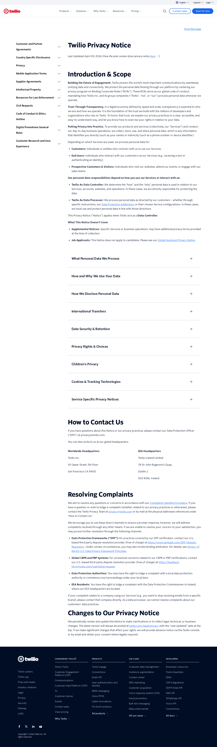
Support (198, 2)
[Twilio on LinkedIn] (34, 726)
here (154, 56)
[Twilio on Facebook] (20, 726)
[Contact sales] (180, 11)
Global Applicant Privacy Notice (176, 240)
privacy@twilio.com (120, 511)
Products (65, 11)
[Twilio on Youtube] (41, 726)
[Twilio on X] (27, 726)
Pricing (136, 11)
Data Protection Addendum (117, 204)
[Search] (165, 11)
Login (209, 2)
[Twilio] (12, 11)
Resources (119, 11)
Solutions (82, 11)
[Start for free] (202, 11)
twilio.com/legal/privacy (144, 625)
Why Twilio (100, 11)
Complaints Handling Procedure (168, 503)
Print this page (192, 29)
